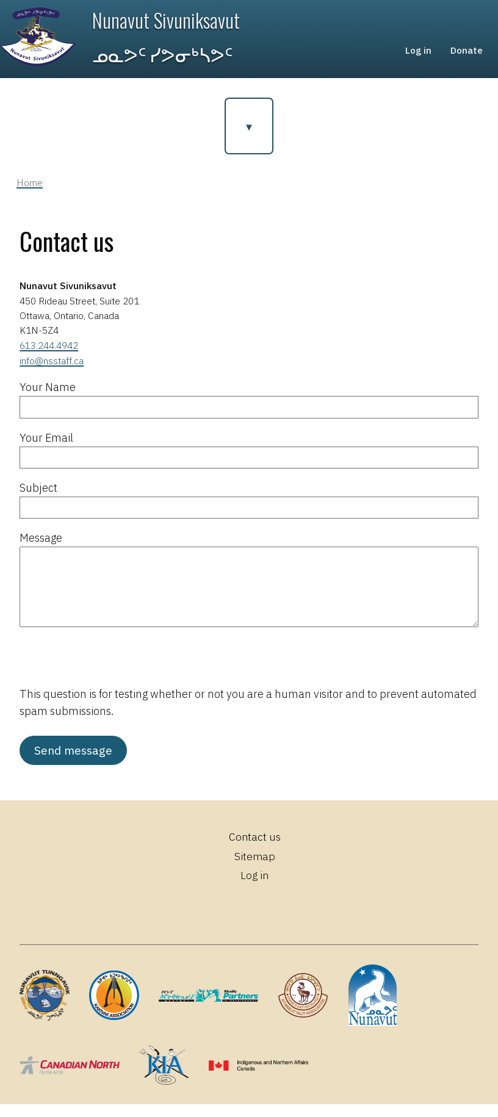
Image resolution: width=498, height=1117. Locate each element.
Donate (465, 55)
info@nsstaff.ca (52, 373)
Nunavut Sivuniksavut (168, 24)
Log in (415, 55)
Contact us (254, 849)
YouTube (297, 920)
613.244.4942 (49, 357)
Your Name (48, 399)
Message (41, 549)
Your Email (46, 449)
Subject (38, 499)
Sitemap (254, 868)
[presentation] (112, 674)
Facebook (212, 920)
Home (29, 195)
